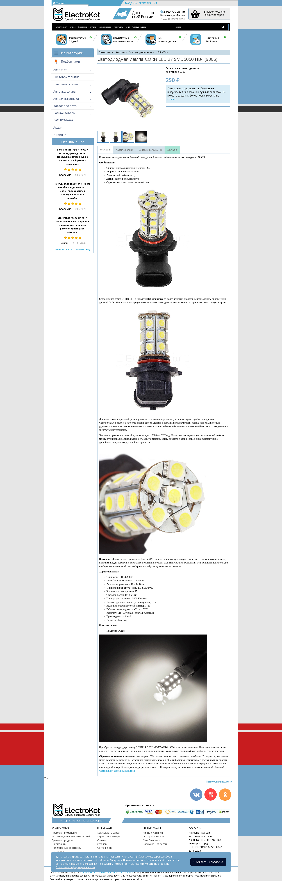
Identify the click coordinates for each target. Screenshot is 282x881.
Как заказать (105, 26)
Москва (59, 3)
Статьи (101, 840)
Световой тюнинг (66, 77)
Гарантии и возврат (109, 836)
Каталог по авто (65, 106)
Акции (57, 128)
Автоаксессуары (64, 91)
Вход (128, 3)
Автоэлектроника (66, 99)
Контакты (118, 26)
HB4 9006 (161, 52)
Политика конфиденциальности (75, 867)
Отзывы (102, 844)
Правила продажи (63, 840)
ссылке (171, 99)
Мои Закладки (151, 840)
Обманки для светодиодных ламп (117, 770)
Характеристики (124, 150)
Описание (105, 149)
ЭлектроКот (61, 26)
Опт (128, 26)
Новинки (59, 135)
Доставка (172, 150)
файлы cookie (144, 856)
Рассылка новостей (155, 844)
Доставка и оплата (87, 26)
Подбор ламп (66, 61)
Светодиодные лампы (140, 52)
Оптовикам (58, 851)
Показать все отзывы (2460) (72, 249)
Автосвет (60, 70)
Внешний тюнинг (65, 84)
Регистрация (147, 3)
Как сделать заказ (108, 832)
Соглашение (104, 847)
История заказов (153, 836)
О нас (73, 26)
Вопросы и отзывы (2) (150, 150)
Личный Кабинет (153, 832)
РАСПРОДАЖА (63, 120)
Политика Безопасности (66, 847)
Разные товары (64, 113)
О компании (59, 844)
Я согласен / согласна (208, 862)
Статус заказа (139, 26)
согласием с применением (72, 863)
